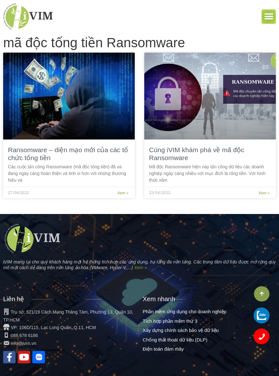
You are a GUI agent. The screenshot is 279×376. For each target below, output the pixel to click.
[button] (269, 17)
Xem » (122, 193)
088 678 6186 (24, 335)
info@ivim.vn (23, 343)
